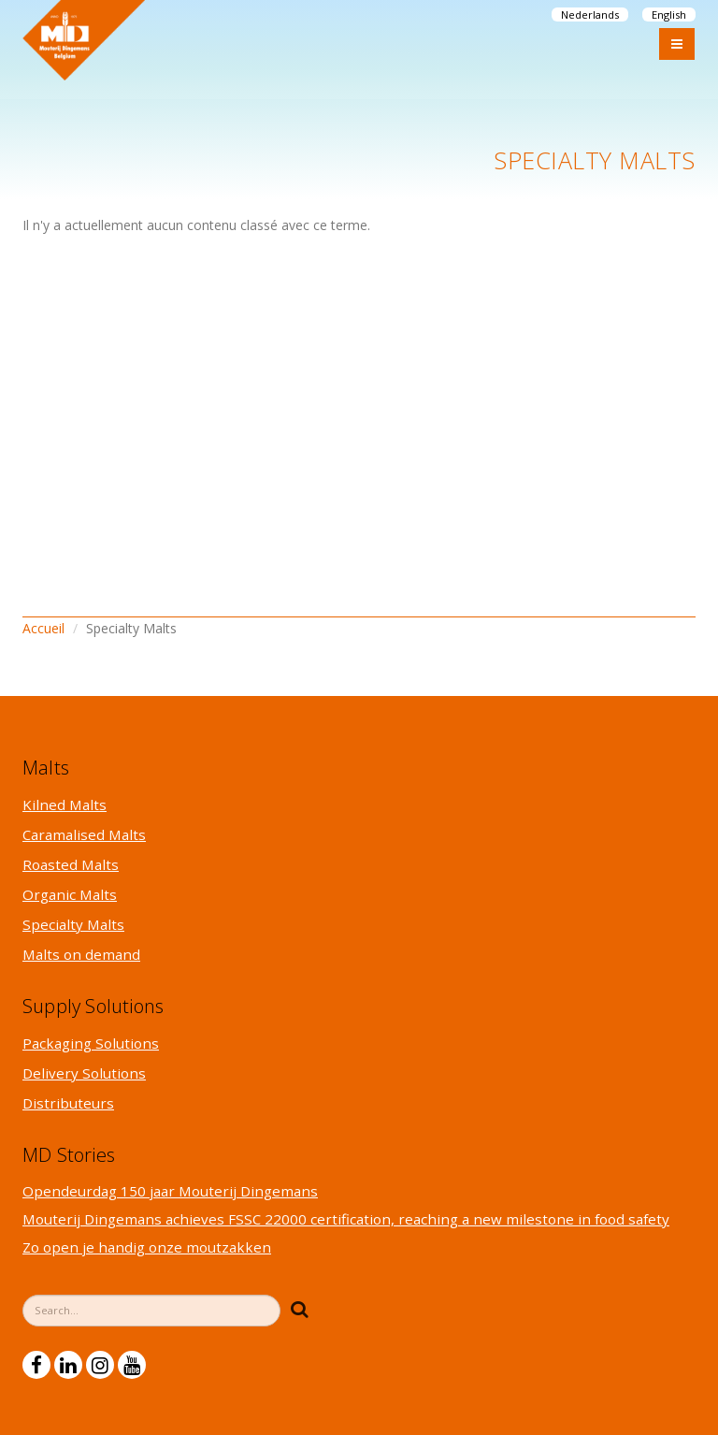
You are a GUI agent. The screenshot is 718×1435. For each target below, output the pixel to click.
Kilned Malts (64, 804)
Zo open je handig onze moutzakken (146, 1247)
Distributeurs (68, 1103)
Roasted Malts (70, 864)
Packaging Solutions (90, 1043)
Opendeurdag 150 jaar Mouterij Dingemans (170, 1190)
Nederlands (590, 14)
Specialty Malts (73, 924)
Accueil (43, 628)
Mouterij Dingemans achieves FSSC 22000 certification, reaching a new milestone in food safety (345, 1219)
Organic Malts (69, 894)
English (669, 14)
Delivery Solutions (84, 1073)
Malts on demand (81, 954)
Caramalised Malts (84, 834)
